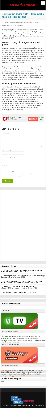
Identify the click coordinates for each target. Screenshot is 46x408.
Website (4, 165)
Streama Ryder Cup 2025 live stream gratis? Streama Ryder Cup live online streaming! (21, 281)
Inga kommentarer (17, 25)
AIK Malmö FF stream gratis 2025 (15, 292)
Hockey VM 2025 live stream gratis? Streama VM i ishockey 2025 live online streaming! (20, 287)
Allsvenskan (6, 25)
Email (13, 157)
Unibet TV (6, 336)
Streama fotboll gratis (24, 22)
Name (7, 150)
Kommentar (6, 133)
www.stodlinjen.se (23, 405)
